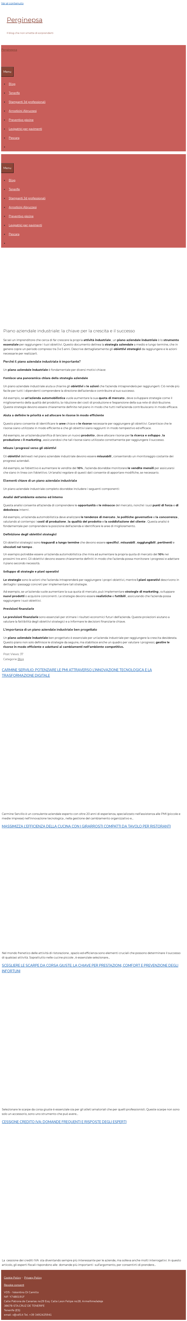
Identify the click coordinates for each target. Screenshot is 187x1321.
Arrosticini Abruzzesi (23, 111)
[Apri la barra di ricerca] (3, 62)
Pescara (14, 138)
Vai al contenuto (12, 3)
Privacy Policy (33, 1278)
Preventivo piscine (21, 120)
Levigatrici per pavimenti (25, 129)
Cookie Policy (12, 1278)
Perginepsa (25, 20)
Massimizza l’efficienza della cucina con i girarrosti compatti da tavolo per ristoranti (86, 826)
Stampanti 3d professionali (27, 102)
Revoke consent (14, 1285)
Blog (12, 84)
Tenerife (14, 93)
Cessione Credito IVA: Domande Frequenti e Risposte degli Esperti (64, 1122)
